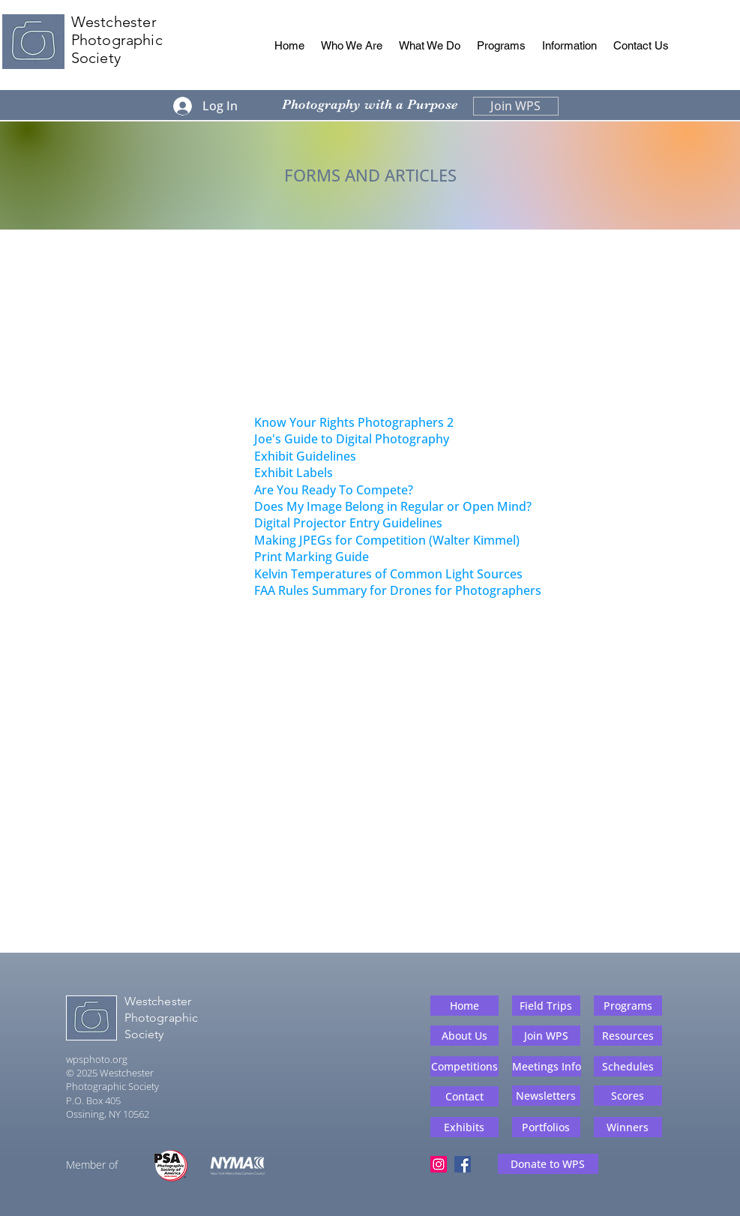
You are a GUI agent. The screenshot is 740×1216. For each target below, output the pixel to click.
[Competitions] (464, 1066)
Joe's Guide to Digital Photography (351, 439)
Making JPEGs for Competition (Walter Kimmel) (387, 540)
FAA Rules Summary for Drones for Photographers (397, 590)
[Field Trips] (546, 1005)
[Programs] (628, 1005)
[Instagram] (438, 1164)
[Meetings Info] (546, 1066)
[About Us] (464, 1035)
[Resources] (628, 1035)
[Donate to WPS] (548, 1164)
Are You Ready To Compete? (333, 490)
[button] (351, 46)
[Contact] (464, 1096)
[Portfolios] (546, 1127)
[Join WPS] (516, 106)
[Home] (464, 1005)
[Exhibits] (464, 1127)
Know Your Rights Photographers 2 (354, 422)
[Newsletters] (546, 1095)
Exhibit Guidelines (305, 456)
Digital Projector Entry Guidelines (348, 523)
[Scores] (628, 1095)
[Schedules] (628, 1066)
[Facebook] (462, 1164)
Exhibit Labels (293, 472)
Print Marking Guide (311, 556)
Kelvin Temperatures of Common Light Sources (388, 574)
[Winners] (628, 1127)
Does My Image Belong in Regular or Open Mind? (393, 506)
